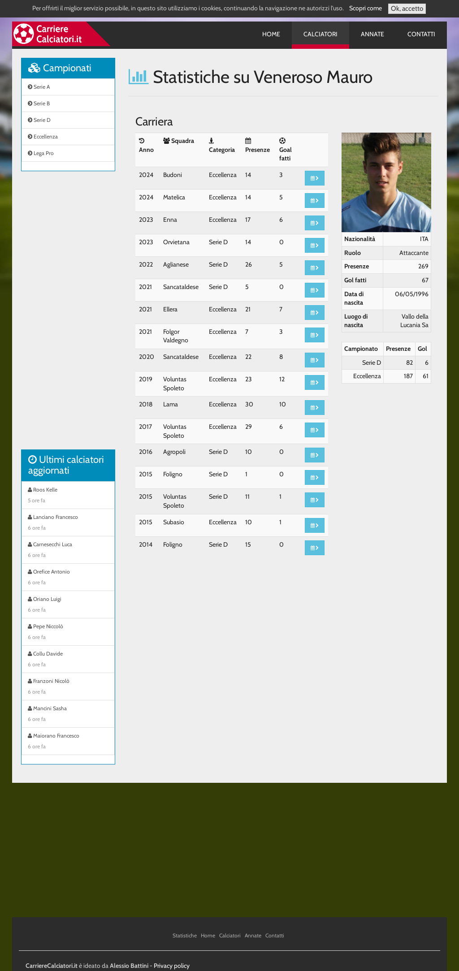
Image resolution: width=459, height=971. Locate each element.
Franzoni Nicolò (68, 687)
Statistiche (185, 935)
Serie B (39, 103)
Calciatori (320, 34)
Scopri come (365, 8)
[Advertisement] (68, 315)
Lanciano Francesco (68, 523)
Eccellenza (43, 136)
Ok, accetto (407, 8)
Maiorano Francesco (68, 742)
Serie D (39, 120)
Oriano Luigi (68, 605)
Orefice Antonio (68, 578)
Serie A (39, 86)
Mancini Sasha (68, 715)
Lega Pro (41, 153)
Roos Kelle (68, 496)
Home (271, 34)
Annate (372, 34)
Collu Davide (68, 660)
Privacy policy (172, 966)
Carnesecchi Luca (68, 551)
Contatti (421, 34)
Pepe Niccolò (68, 633)
